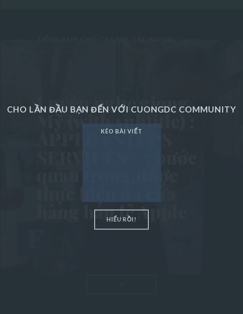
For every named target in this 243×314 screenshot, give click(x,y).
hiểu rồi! (121, 219)
